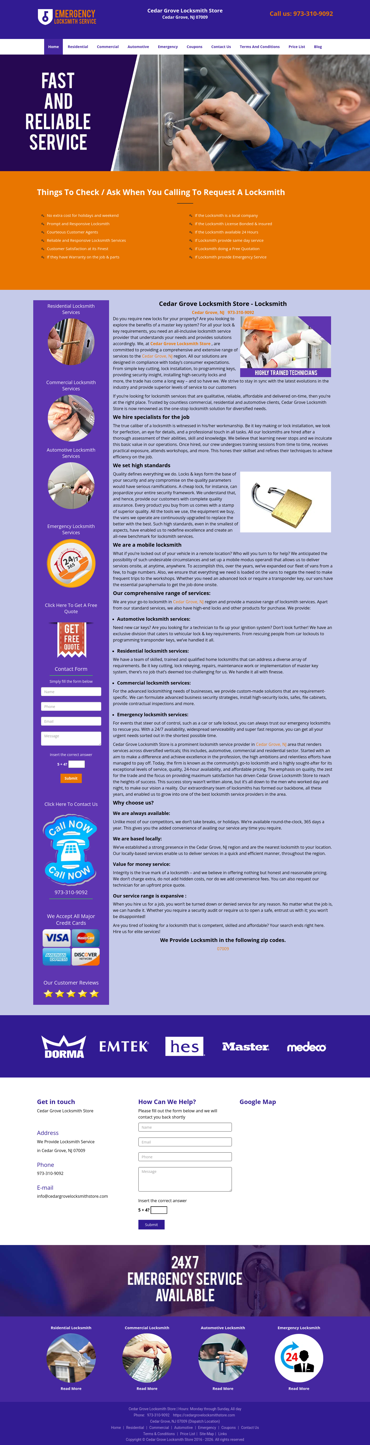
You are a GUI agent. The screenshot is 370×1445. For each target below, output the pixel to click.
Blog (318, 46)
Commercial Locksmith (147, 1327)
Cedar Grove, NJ (208, 312)
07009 (223, 949)
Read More (71, 1388)
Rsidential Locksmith (71, 1327)
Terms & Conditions (159, 1434)
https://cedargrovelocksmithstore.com (204, 1415)
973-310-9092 (313, 13)
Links (222, 1434)
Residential (78, 46)
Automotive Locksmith (223, 1327)
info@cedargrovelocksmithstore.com (72, 1196)
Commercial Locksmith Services (71, 385)
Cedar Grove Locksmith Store (180, 343)
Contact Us (221, 46)
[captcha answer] (76, 764)
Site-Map (207, 1434)
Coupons (194, 46)
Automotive (138, 46)
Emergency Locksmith (299, 1327)
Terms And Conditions (260, 46)
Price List (296, 46)
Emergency (168, 46)
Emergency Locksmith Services (71, 529)
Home (53, 46)
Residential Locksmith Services (71, 309)
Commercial (108, 46)
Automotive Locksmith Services (71, 453)
